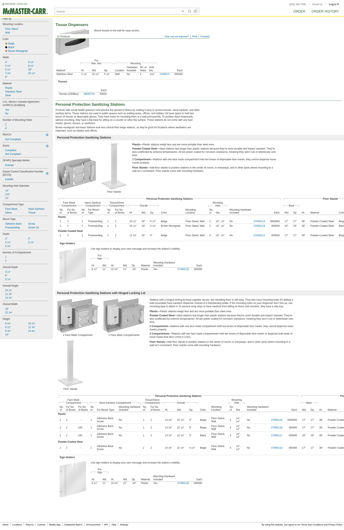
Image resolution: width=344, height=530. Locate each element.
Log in (334, 4)
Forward (204, 36)
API (106, 524)
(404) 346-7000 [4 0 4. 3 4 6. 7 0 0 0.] (297, 4)
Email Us (317, 4)
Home (5, 524)
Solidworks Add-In (73, 524)
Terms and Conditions (312, 524)
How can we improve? (177, 36)
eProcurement (93, 524)
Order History (325, 11)
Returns (30, 524)
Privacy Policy (335, 524)
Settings (124, 524)
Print (194, 36)
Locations (17, 524)
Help (114, 524)
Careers (41, 524)
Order (299, 11)
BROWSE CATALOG (16, 4)
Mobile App (54, 524)
